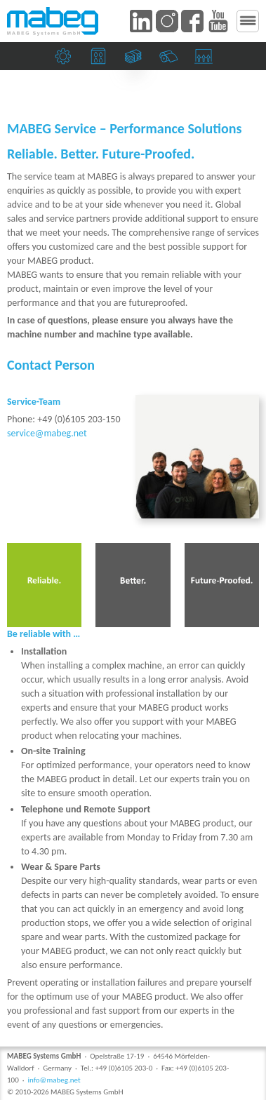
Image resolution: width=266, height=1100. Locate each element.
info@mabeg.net (53, 1080)
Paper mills (170, 59)
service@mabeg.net (47, 433)
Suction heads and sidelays (205, 59)
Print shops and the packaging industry (100, 59)
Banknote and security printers (135, 59)
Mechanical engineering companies (65, 59)
